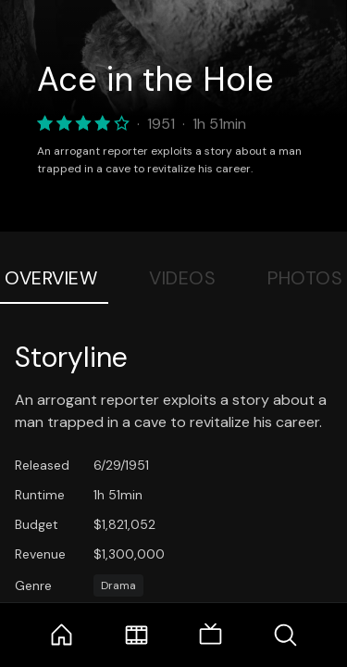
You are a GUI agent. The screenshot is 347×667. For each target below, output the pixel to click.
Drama (118, 585)
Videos (182, 278)
